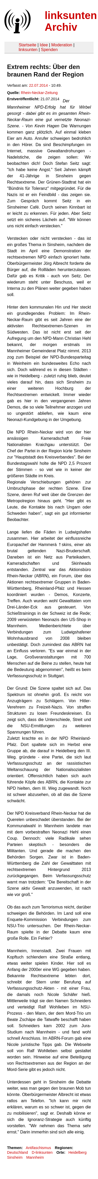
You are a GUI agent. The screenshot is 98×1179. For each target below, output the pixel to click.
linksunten (28, 49)
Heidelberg (77, 1152)
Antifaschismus (38, 1148)
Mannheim (35, 1157)
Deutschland (17, 1152)
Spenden (49, 49)
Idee (44, 45)
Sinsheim (14, 1157)
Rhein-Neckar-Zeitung (39, 93)
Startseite (27, 45)
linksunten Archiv (71, 21)
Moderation (61, 45)
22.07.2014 (38, 85)
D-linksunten (42, 1152)
